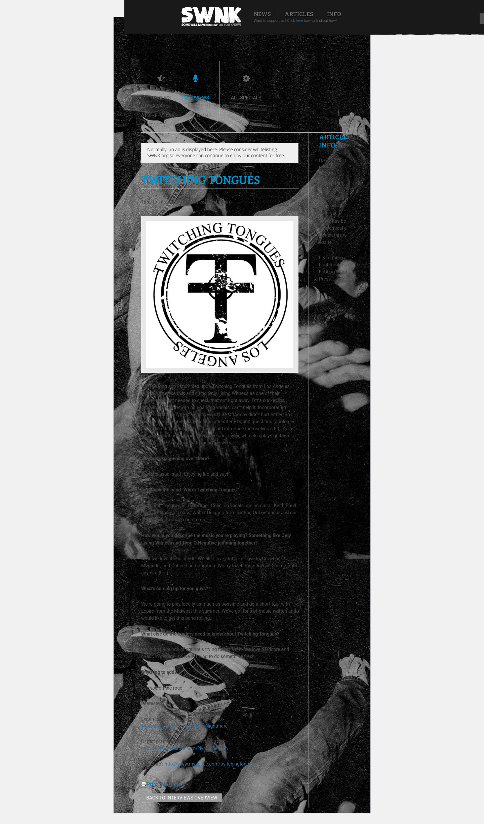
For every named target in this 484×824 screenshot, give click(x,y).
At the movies (159, 115)
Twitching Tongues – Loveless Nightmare (184, 726)
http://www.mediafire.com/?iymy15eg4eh (184, 748)
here (299, 20)
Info (334, 14)
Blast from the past (215, 106)
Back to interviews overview (181, 797)
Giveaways (155, 106)
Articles (299, 14)
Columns (199, 115)
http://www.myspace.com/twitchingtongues (210, 764)
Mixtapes (153, 125)
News (262, 14)
